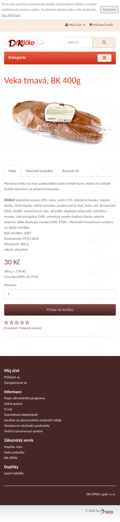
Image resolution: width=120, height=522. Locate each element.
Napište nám (13, 447)
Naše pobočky (14, 452)
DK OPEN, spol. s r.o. (101, 494)
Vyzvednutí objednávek (21, 414)
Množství (10, 285)
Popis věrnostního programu (24, 398)
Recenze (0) (70, 171)
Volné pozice (13, 403)
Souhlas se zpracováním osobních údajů (32, 420)
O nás (8, 409)
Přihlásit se (12, 377)
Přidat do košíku (60, 309)
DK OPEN (10, 458)
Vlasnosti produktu (39, 171)
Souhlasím (109, 10)
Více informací (10, 15)
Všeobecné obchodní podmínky (27, 425)
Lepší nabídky (14, 473)
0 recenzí (10, 328)
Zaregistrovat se (15, 383)
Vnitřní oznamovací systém (23, 431)
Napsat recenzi (31, 328)
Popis (12, 171)
